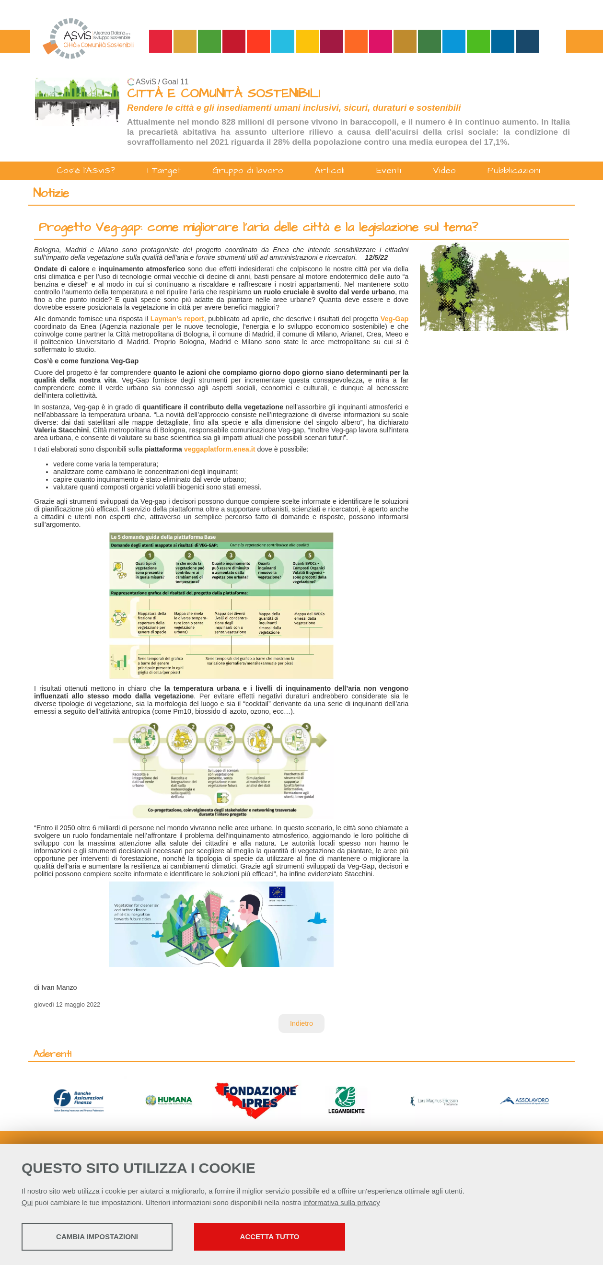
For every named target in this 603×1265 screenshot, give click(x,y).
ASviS (146, 82)
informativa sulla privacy (341, 1202)
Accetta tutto (270, 1236)
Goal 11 (175, 82)
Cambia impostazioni (97, 1236)
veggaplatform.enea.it (219, 449)
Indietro (301, 1023)
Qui (27, 1202)
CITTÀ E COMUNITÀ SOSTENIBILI (223, 94)
